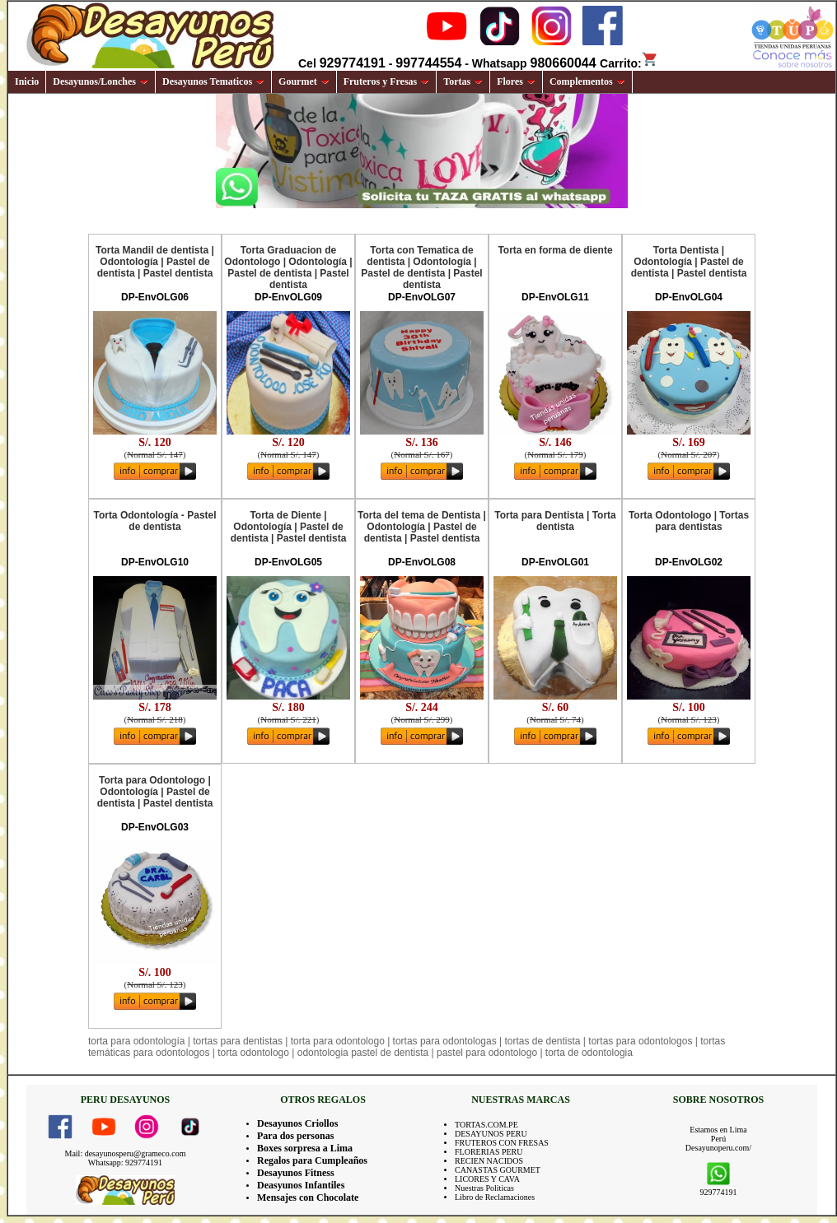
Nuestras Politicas (484, 1188)
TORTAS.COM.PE (486, 1124)
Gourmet (304, 81)
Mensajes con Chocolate (307, 1197)
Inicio (27, 81)
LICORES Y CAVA (487, 1178)
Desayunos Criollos (297, 1123)
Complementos (587, 81)
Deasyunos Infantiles (300, 1185)
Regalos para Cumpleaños (312, 1160)
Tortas (463, 81)
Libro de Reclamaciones (495, 1197)
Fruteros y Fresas (387, 81)
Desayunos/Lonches (100, 81)
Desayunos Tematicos (213, 81)
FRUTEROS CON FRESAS (502, 1142)
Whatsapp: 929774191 (125, 1162)
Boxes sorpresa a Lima (305, 1148)
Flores (516, 81)
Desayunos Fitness (295, 1173)
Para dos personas (295, 1136)
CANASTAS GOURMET (497, 1169)
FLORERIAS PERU (489, 1151)
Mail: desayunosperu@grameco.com (125, 1153)
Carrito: (629, 63)
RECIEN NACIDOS (489, 1160)
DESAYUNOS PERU (491, 1133)
